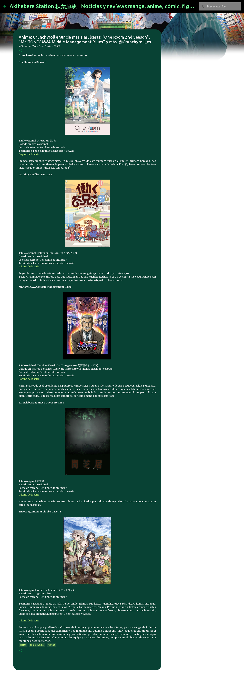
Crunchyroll (37, 645)
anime (23, 645)
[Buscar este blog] (223, 6)
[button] (21, 50)
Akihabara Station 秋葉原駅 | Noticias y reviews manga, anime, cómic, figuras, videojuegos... (123, 6)
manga (51, 645)
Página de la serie (29, 154)
